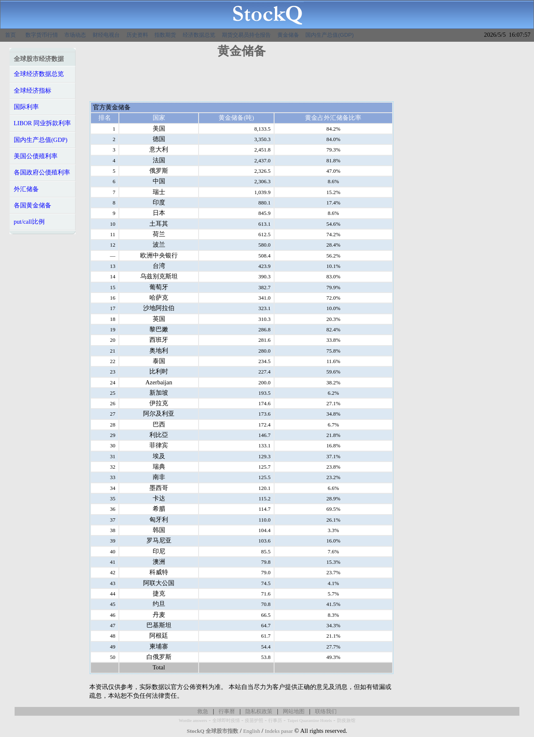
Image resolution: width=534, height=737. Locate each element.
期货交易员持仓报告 (246, 35)
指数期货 (165, 35)
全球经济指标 (32, 90)
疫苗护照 (254, 720)
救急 (202, 711)
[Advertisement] (241, 82)
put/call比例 (29, 221)
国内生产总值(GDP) (329, 35)
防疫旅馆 (346, 720)
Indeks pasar (279, 731)
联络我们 (326, 711)
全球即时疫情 (226, 720)
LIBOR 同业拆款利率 (42, 123)
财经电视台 (106, 35)
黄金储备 (288, 35)
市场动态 (75, 35)
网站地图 (294, 711)
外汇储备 (26, 189)
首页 (10, 35)
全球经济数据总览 (39, 74)
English (251, 731)
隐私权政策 (258, 711)
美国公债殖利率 (36, 156)
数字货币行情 (41, 35)
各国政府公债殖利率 (42, 172)
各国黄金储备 (32, 205)
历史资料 (137, 35)
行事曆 (227, 711)
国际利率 (26, 106)
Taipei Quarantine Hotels (309, 720)
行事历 (275, 720)
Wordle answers (193, 720)
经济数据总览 (199, 35)
